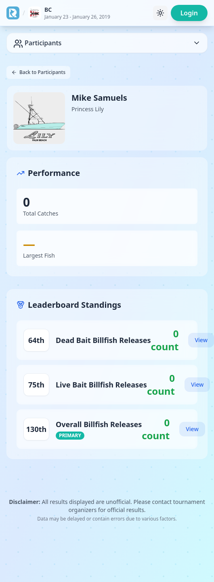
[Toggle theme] (160, 13)
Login (189, 12)
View (201, 340)
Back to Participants (38, 72)
